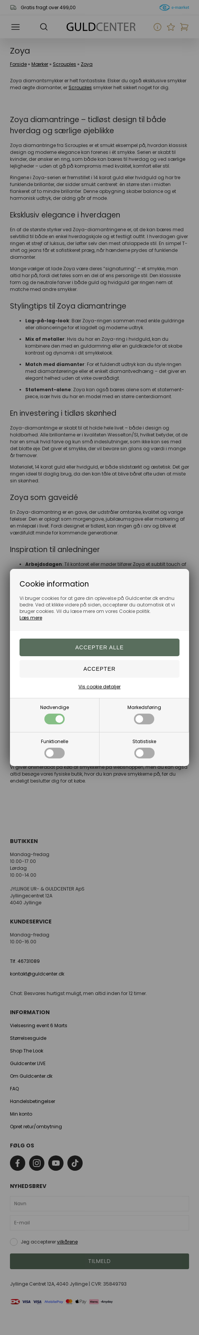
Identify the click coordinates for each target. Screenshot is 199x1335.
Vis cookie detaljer (99, 686)
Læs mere (31, 617)
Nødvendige (54, 714)
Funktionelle (54, 748)
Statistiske (144, 748)
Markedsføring (144, 714)
